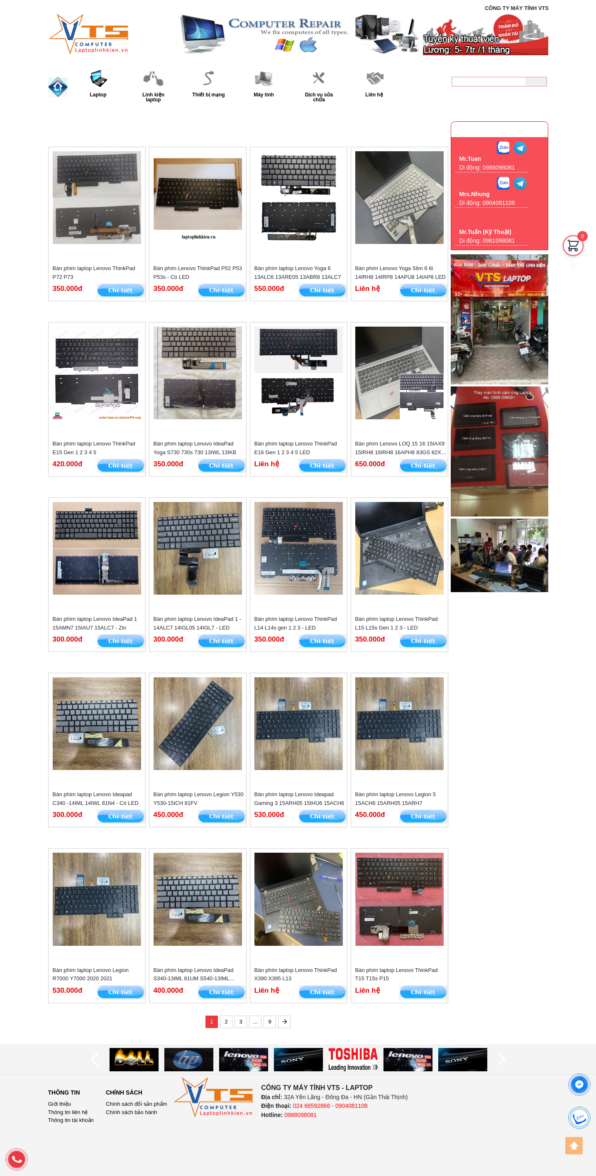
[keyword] (488, 81)
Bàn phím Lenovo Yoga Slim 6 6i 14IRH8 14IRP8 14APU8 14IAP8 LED (400, 272)
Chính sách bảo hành (131, 1112)
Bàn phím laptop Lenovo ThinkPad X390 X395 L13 (295, 974)
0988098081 (518, 98)
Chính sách (124, 1092)
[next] (502, 1059)
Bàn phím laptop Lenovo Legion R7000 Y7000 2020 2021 (91, 974)
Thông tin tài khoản (71, 1120)
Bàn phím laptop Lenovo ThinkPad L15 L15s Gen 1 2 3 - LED (396, 623)
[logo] (213, 1097)
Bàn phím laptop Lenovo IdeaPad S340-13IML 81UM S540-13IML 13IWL (194, 975)
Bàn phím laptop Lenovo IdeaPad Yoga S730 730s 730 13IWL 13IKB (195, 447)
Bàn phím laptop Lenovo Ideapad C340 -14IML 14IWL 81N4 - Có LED (96, 798)
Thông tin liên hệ (68, 1112)
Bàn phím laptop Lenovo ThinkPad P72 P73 (94, 272)
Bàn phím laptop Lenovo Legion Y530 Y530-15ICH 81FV (199, 798)
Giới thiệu (59, 1104)
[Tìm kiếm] (536, 81)
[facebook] (579, 1084)
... (255, 1022)
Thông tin (64, 1092)
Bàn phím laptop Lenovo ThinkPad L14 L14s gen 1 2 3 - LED (295, 623)
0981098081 (499, 240)
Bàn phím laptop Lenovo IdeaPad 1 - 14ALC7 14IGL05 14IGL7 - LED (198, 623)
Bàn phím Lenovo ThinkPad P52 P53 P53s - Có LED (198, 272)
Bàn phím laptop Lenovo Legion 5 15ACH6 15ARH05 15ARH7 (395, 798)
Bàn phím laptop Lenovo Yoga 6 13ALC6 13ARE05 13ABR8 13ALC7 (297, 272)
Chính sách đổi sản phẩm (136, 1104)
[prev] (94, 1059)
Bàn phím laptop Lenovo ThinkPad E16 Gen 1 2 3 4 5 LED (295, 447)
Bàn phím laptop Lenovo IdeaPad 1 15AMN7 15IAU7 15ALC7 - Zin (95, 623)
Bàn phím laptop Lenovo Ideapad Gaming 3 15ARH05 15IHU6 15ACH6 (299, 798)
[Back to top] (574, 1145)
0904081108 (499, 202)
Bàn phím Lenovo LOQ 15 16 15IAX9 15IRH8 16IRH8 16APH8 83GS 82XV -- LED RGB (400, 448)
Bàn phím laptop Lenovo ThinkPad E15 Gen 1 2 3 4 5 (94, 447)
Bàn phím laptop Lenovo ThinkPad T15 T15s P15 (396, 974)
